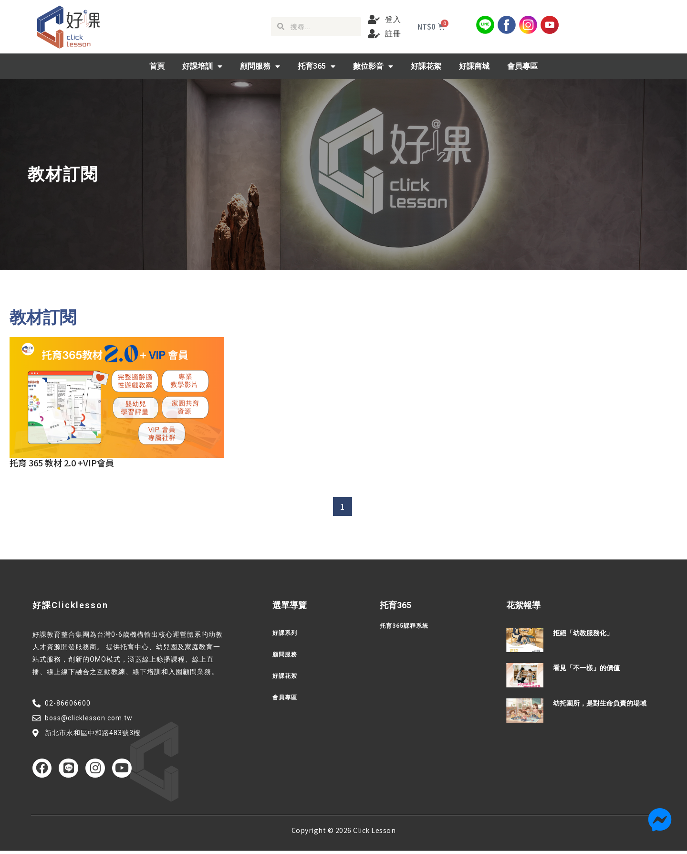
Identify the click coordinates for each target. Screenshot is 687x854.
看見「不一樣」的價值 (586, 668)
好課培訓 (202, 66)
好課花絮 (426, 66)
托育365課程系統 (408, 626)
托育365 (316, 66)
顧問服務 (260, 66)
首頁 (157, 66)
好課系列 (286, 633)
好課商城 (474, 66)
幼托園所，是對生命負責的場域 (599, 703)
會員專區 (522, 66)
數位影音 (373, 66)
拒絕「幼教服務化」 (583, 633)
